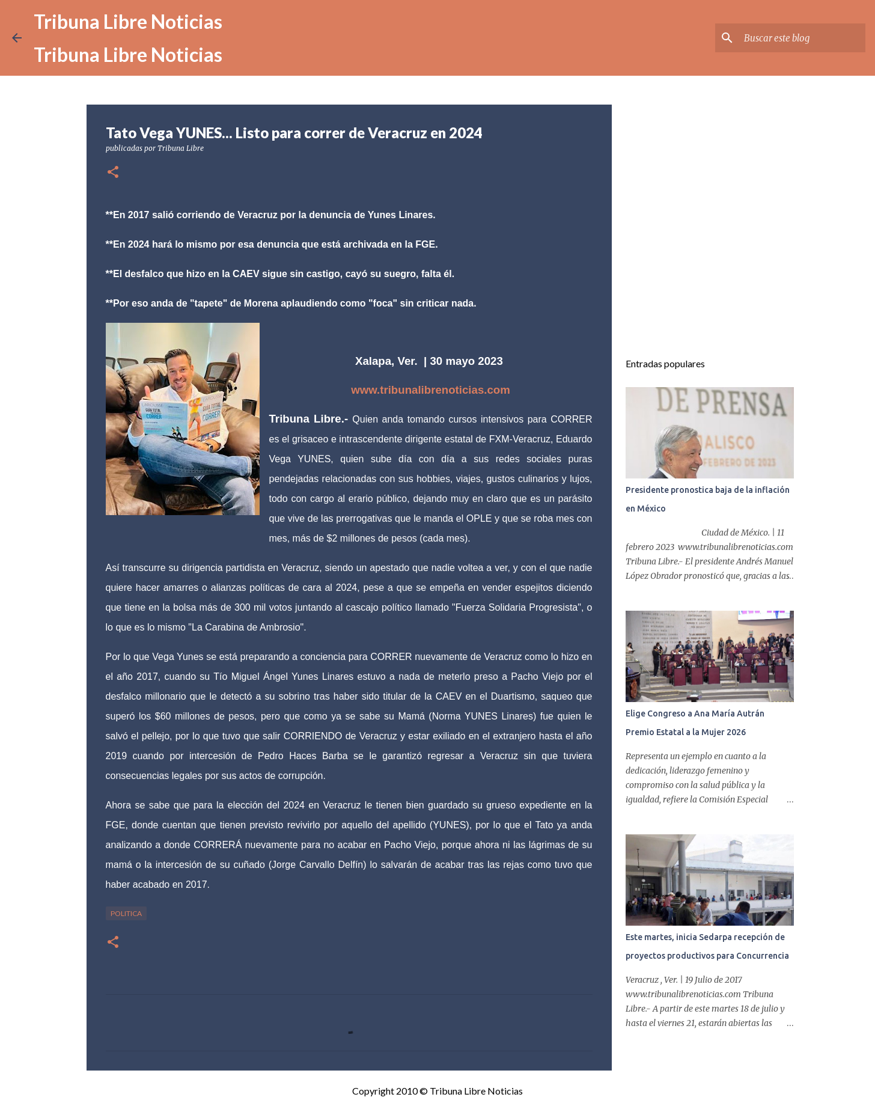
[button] (113, 173)
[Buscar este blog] (802, 37)
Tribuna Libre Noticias (128, 21)
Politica (126, 913)
